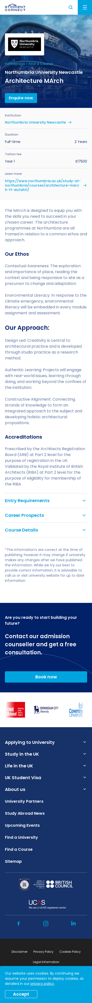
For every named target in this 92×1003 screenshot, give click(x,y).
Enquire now (21, 98)
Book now (46, 677)
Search (71, 7)
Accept (21, 994)
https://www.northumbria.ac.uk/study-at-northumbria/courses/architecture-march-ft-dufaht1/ (43, 185)
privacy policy (42, 983)
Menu (85, 7)
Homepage (15, 63)
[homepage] (15, 7)
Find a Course (40, 63)
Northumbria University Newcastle (35, 122)
